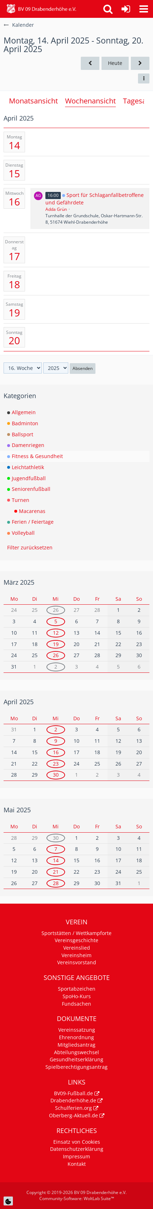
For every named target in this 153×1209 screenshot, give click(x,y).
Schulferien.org (73, 1107)
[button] (144, 9)
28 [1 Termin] (56, 883)
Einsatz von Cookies (76, 1141)
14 (14, 145)
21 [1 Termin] (56, 871)
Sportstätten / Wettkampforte (76, 933)
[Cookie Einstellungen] (8, 1201)
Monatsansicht (33, 101)
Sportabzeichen (76, 988)
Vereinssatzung (76, 1029)
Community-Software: (76, 1198)
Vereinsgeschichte (76, 940)
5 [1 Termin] (55, 621)
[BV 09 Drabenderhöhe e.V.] (41, 9)
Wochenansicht (90, 101)
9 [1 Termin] (55, 740)
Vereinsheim (76, 955)
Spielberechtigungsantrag (76, 1066)
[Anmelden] (126, 9)
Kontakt (77, 1163)
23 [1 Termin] (56, 763)
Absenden (83, 368)
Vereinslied (76, 947)
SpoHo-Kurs (77, 996)
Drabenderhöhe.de (73, 1100)
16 (14, 201)
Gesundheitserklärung (76, 1059)
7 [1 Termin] (55, 848)
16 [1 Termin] (56, 752)
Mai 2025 (17, 810)
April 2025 (19, 701)
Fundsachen (76, 1003)
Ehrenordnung (76, 1037)
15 (14, 173)
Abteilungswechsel (76, 1052)
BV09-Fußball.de (73, 1093)
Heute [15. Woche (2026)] (115, 63)
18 (14, 284)
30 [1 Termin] (56, 774)
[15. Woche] (90, 63)
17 (14, 256)
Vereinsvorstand (76, 962)
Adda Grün (56, 209)
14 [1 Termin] (56, 860)
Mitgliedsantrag (76, 1044)
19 (14, 312)
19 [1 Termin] (56, 644)
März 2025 (19, 582)
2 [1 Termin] (55, 666)
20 (14, 340)
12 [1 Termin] (56, 632)
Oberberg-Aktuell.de (73, 1115)
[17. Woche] (140, 63)
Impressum (76, 1156)
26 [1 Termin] (56, 609)
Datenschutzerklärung (76, 1148)
